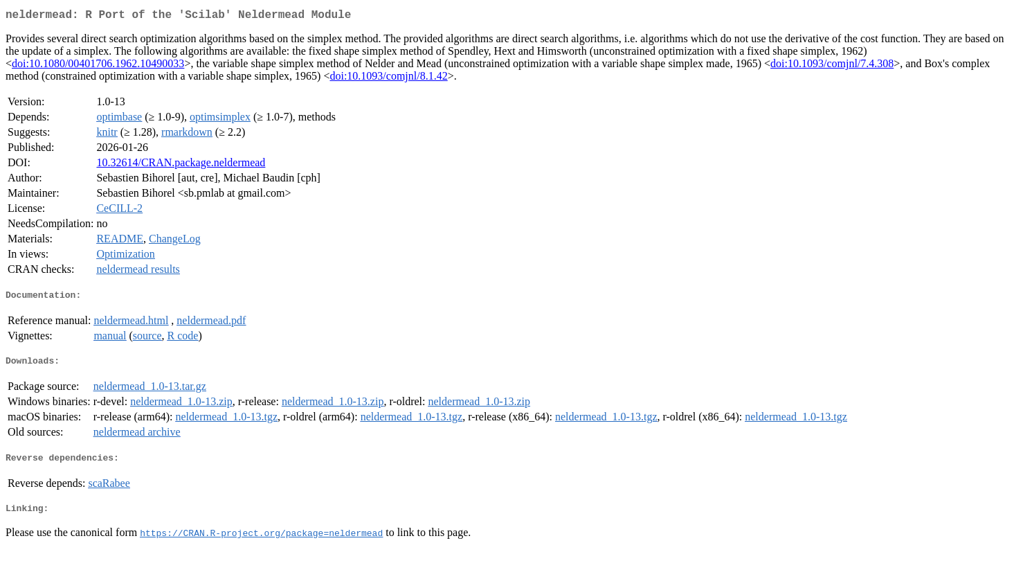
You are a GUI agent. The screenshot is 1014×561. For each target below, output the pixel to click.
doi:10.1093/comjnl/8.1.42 (388, 78)
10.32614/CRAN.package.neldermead (180, 165)
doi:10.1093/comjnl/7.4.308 (832, 66)
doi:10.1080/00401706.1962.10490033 (98, 66)
